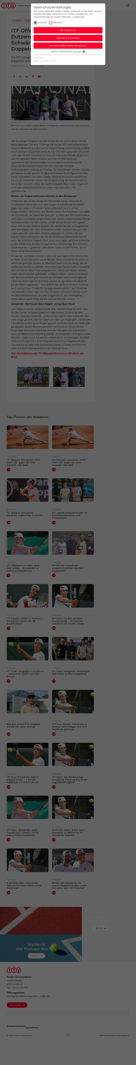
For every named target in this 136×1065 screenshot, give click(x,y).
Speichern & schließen (68, 37)
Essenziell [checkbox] (42, 22)
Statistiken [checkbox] (58, 22)
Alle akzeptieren (68, 30)
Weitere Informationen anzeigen (68, 51)
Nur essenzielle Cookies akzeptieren (68, 45)
